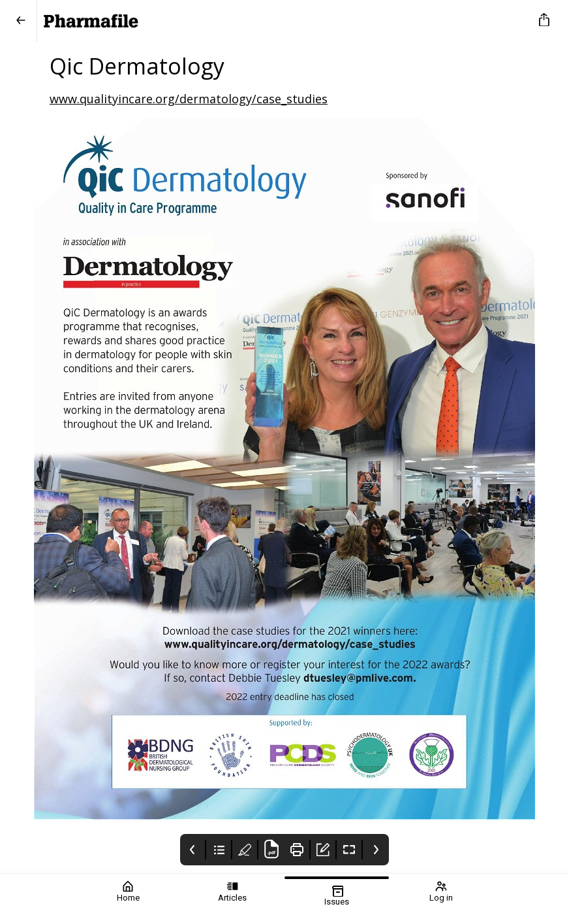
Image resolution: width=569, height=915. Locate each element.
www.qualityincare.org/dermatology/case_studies (189, 99)
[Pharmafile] (281, 21)
